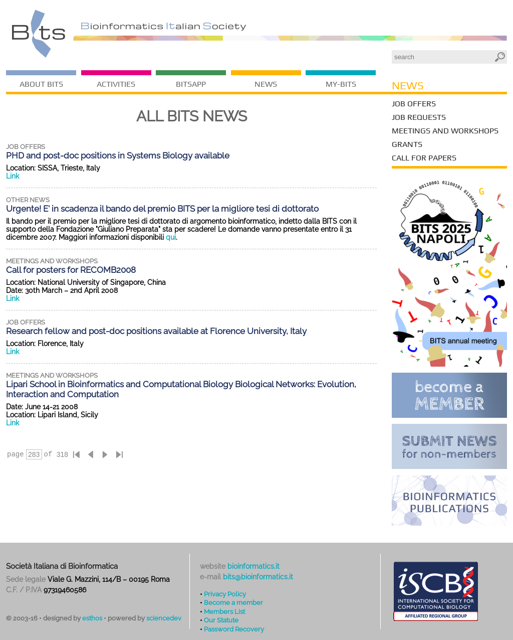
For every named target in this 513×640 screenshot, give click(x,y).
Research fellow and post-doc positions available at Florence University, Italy (156, 331)
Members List (224, 611)
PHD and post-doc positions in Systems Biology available (117, 155)
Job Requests (419, 117)
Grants (407, 144)
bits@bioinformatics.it (258, 577)
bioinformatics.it (253, 566)
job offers (25, 146)
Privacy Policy (225, 594)
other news (28, 200)
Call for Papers (424, 158)
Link (12, 176)
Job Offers (414, 103)
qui (171, 237)
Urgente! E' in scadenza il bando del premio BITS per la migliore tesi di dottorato (162, 209)
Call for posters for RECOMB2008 (71, 270)
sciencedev (163, 618)
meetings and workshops (52, 261)
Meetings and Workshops (445, 130)
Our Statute (221, 620)
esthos (92, 618)
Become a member (233, 602)
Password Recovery (234, 629)
